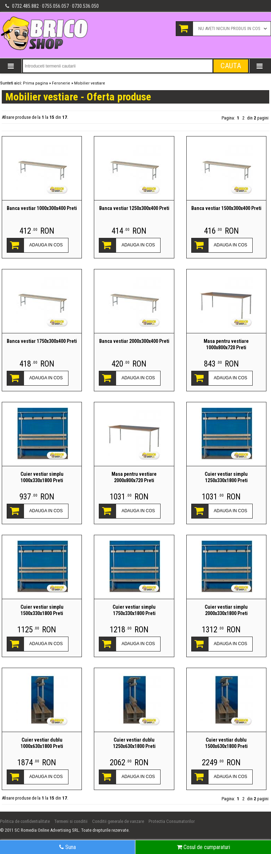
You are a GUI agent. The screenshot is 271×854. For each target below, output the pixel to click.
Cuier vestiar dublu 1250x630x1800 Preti (134, 743)
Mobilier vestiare (89, 83)
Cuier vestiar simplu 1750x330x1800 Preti (134, 610)
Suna (67, 847)
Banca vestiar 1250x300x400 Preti (134, 208)
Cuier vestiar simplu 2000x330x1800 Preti (226, 610)
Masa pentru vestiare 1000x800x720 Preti (226, 344)
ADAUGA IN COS (46, 244)
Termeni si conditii (71, 821)
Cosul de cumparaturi (203, 847)
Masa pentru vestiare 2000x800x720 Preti (134, 477)
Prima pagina (35, 83)
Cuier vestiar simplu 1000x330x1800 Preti (42, 477)
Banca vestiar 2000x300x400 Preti (134, 341)
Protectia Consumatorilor (172, 821)
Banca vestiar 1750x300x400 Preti (42, 341)
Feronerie (61, 83)
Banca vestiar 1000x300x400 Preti (42, 208)
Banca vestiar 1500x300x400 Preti (226, 208)
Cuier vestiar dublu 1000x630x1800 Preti (41, 743)
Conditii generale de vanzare (118, 821)
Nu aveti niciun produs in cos (229, 28)
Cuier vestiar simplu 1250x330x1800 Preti (226, 477)
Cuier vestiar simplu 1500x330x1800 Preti (42, 610)
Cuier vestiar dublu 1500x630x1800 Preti (226, 743)
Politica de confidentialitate (25, 821)
